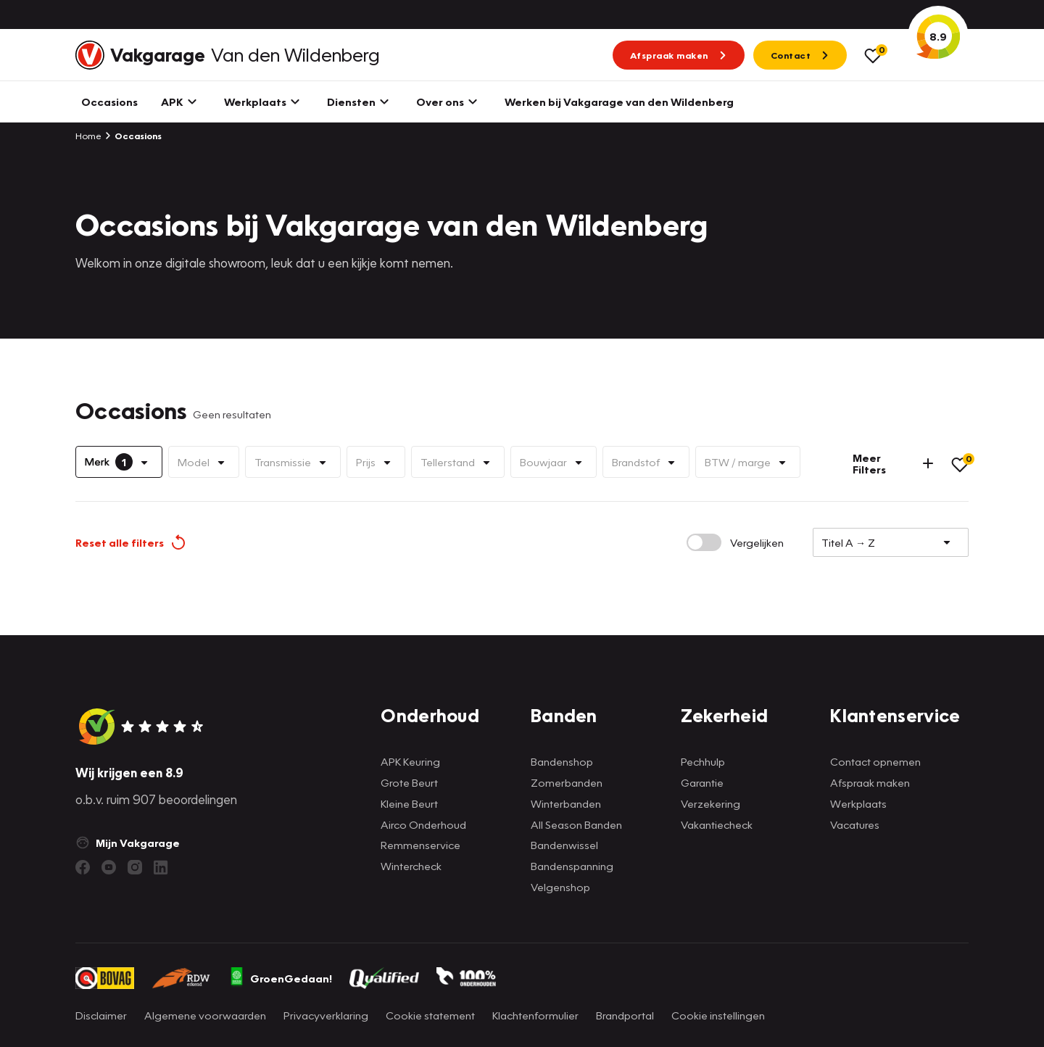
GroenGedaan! (280, 978)
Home (88, 135)
